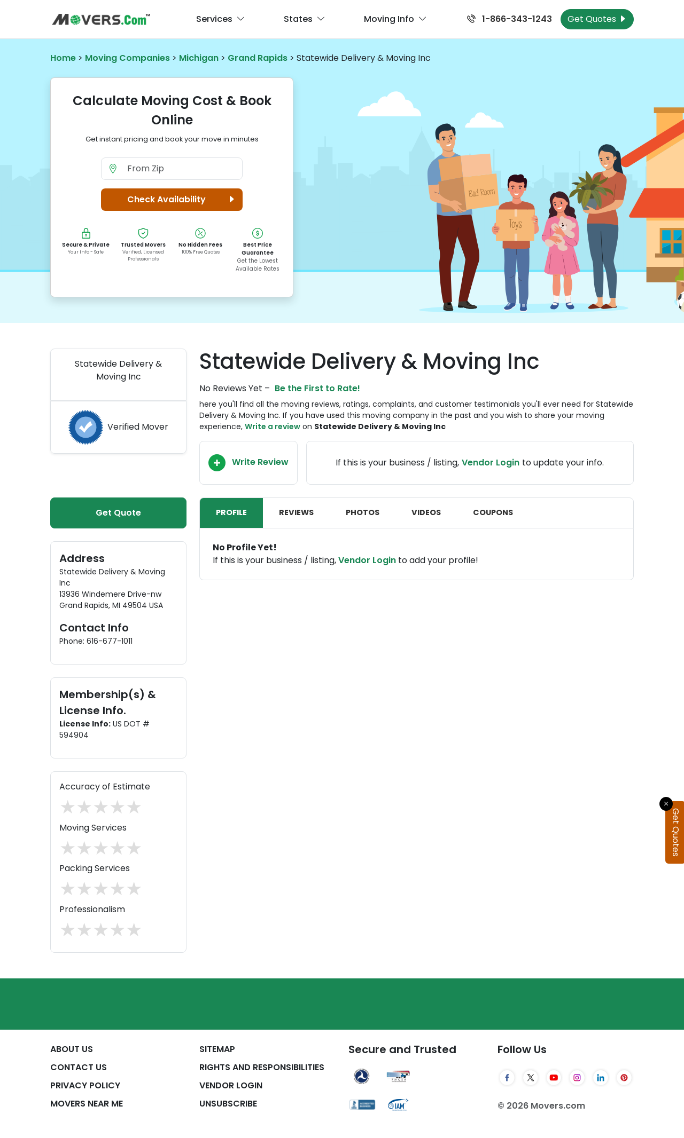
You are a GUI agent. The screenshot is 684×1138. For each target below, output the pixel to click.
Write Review (248, 462)
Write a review (272, 426)
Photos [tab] (362, 512)
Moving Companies (127, 58)
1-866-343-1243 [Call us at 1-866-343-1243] (509, 19)
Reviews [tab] (296, 512)
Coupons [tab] (493, 512)
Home (63, 58)
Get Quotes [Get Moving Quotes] (597, 19)
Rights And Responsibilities (261, 1067)
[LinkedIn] (600, 1077)
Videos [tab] (426, 512)
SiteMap (217, 1049)
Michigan (199, 58)
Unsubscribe (228, 1103)
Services (220, 19)
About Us (71, 1049)
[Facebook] (507, 1077)
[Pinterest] (624, 1077)
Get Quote (118, 513)
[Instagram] (577, 1077)
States (304, 19)
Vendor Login (490, 462)
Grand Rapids (257, 58)
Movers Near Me (86, 1103)
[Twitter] (530, 1077)
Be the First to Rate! (317, 388)
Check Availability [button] (182, 199)
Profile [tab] (231, 512)
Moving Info (395, 19)
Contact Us (78, 1067)
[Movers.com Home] (101, 19)
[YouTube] (554, 1077)
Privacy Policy (85, 1085)
